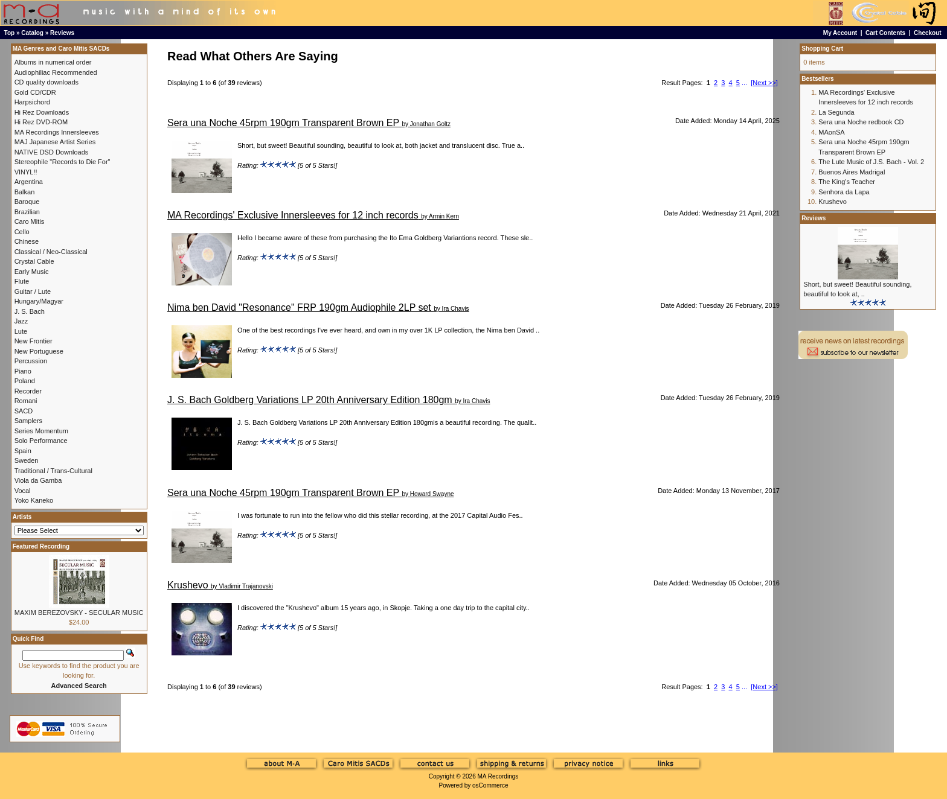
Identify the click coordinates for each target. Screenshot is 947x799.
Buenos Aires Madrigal (851, 172)
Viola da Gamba (38, 480)
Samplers (28, 420)
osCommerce (490, 785)
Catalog (32, 33)
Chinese (26, 241)
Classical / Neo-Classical (51, 251)
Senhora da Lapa (843, 192)
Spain (22, 450)
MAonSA (831, 132)
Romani (25, 400)
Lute (20, 331)
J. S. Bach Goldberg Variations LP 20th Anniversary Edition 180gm (309, 400)
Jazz (21, 321)
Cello (22, 231)
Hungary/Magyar (38, 301)
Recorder (28, 391)
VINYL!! (25, 172)
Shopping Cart (822, 48)
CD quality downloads (46, 82)
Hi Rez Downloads (41, 112)
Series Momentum (41, 431)
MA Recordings (497, 776)
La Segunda (836, 112)
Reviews (62, 33)
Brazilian (27, 211)
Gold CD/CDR (35, 92)
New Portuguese (38, 351)
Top (9, 33)
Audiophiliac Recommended (55, 72)
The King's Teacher (846, 181)
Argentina (28, 181)
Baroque (27, 201)
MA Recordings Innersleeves (56, 132)
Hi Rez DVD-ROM (41, 122)
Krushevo (187, 585)
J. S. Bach (29, 311)
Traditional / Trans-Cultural (53, 470)
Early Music (31, 271)
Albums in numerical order (53, 62)
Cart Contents (885, 33)
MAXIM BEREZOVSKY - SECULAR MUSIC (79, 612)
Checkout (928, 33)
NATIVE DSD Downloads (51, 152)
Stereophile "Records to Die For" (62, 161)
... (744, 82)
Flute (21, 281)
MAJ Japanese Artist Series (55, 141)
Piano (22, 371)
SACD (23, 411)
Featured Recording (41, 546)
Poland (24, 380)
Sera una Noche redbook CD (861, 122)
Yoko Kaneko (33, 500)
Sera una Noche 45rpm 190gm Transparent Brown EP (283, 123)
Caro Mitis (29, 221)
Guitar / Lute (32, 291)
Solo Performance (41, 440)
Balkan (24, 192)
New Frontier (33, 341)
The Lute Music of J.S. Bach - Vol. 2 (871, 161)
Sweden (26, 460)
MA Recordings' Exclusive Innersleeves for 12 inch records (293, 215)
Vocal (22, 490)
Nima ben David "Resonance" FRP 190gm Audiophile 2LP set (299, 307)
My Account (840, 33)
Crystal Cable (34, 261)
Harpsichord (32, 102)
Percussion (30, 360)
